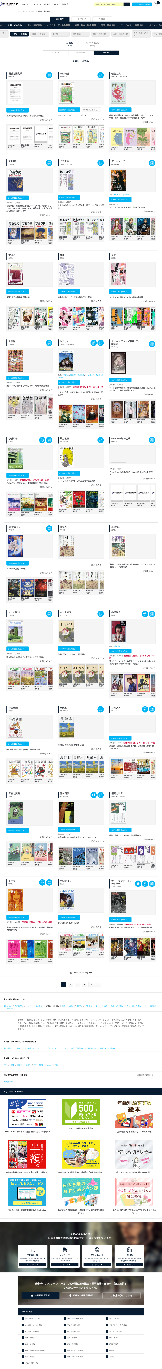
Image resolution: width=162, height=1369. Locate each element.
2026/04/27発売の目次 (16, 475)
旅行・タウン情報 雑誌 (75, 1319)
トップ (20, 11)
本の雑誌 (64, 73)
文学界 (11, 341)
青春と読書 (14, 793)
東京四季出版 (29, 1048)
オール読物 (14, 612)
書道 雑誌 (10, 1008)
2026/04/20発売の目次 (119, 738)
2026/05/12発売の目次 (16, 110)
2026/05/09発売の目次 (16, 198)
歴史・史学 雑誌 (99, 34)
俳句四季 (64, 793)
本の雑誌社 (7, 1048)
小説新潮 (13, 708)
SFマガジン (14, 527)
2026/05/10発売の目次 (67, 110)
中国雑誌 (112, 1350)
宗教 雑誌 (76, 34)
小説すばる (65, 881)
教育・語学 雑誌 (108, 25)
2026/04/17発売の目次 (16, 917)
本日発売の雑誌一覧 (147, 1075)
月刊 (5, 1065)
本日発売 (47, 4)
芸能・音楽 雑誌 (30, 1357)
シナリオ (64, 341)
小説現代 (115, 612)
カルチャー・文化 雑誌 (34, 1006)
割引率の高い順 (81, 52)
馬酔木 (63, 708)
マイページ (24, 4)
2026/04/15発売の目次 (119, 920)
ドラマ (11, 881)
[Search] (127, 4)
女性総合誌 (7, 1006)
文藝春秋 (13, 161)
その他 (111, 1357)
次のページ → (94, 984)
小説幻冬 (13, 438)
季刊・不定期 (38, 1065)
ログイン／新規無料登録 (142, 4)
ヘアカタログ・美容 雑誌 (58, 25)
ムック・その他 (52, 1065)
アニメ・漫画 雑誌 (73, 1325)
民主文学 (64, 161)
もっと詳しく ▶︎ (32, 1265)
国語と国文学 (15, 73)
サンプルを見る (90, 110)
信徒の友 (115, 73)
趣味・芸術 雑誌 (34, 25)
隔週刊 (19, 1065)
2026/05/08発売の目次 (67, 197)
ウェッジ (63, 1048)
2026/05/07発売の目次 (119, 200)
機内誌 (55, 34)
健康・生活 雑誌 (30, 1338)
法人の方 (65, 4)
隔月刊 (28, 1065)
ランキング (56, 4)
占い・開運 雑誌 (150, 1006)
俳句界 (63, 527)
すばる (11, 255)
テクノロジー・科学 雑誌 (132, 25)
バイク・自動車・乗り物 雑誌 (35, 1350)
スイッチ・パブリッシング (47, 1048)
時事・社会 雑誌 (38, 34)
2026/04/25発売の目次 (67, 473)
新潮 (113, 255)
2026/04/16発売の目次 (67, 918)
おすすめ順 (55, 52)
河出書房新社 (91, 1048)
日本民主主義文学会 (77, 1048)
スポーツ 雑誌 (30, 1344)
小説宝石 (115, 527)
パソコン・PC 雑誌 (116, 1331)
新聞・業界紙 (113, 1338)
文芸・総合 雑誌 (29, 11)
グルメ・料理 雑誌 (31, 1363)
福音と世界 (117, 793)
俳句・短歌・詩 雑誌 (141, 34)
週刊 (12, 1065)
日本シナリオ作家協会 (107, 1048)
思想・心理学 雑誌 (120, 34)
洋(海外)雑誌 (113, 1344)
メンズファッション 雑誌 (33, 1325)
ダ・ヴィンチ (118, 161)
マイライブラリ (35, 4)
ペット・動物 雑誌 (73, 1331)
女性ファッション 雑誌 (33, 1319)
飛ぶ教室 (64, 438)
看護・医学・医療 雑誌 (85, 25)
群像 (62, 255)
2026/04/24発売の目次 (16, 563)
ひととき (115, 708)
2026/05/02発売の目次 (67, 382)
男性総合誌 (19, 1006)
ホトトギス (65, 612)
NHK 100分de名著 (120, 438)
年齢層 (102, 19)
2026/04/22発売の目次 (16, 649)
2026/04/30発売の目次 (119, 380)
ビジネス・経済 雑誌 (32, 1331)
